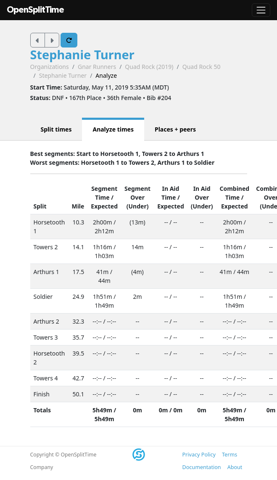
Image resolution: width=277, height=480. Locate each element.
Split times (56, 129)
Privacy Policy (199, 454)
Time (102, 197)
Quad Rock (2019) (149, 67)
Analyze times (113, 129)
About (235, 467)
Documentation (201, 467)
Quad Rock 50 (201, 67)
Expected (104, 206)
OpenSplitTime (35, 9)
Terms (229, 454)
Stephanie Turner (82, 54)
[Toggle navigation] (261, 10)
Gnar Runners (97, 67)
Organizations (49, 67)
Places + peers (175, 129)
